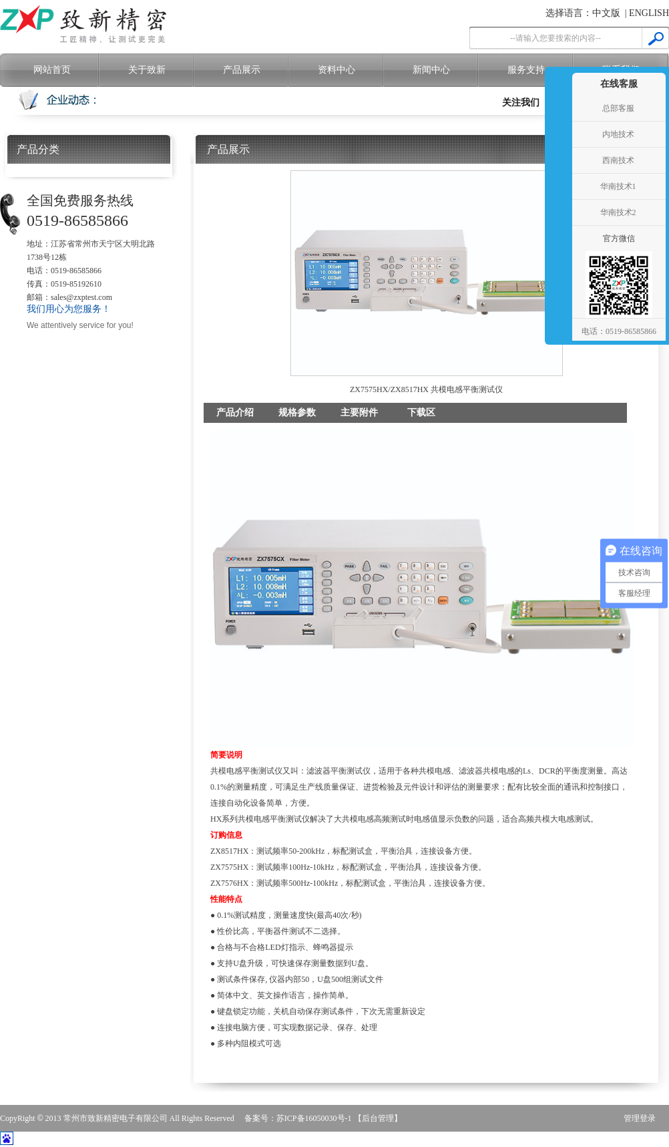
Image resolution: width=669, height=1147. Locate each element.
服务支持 (526, 70)
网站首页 (52, 70)
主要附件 (359, 412)
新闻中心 (431, 70)
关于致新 (147, 70)
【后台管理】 (378, 1118)
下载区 (421, 412)
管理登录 (640, 1118)
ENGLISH (649, 13)
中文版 (606, 13)
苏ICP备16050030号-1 (314, 1118)
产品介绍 (235, 412)
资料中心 (336, 70)
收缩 (557, 187)
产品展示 (241, 70)
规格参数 (297, 412)
